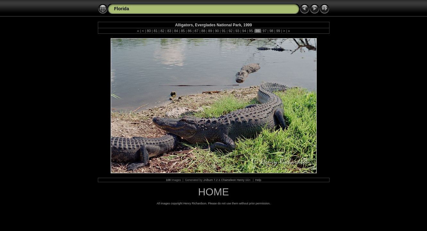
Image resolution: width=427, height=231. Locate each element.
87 (196, 31)
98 (271, 31)
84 (176, 31)
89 (210, 31)
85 (183, 31)
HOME (213, 192)
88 (203, 31)
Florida (121, 8)
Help (258, 180)
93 (237, 31)
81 (155, 31)
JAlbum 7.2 (210, 180)
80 (149, 31)
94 (244, 31)
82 (162, 31)
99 (278, 31)
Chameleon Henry (233, 180)
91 (223, 31)
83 (169, 31)
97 (264, 31)
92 (230, 31)
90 (217, 31)
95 (251, 31)
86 (189, 31)
